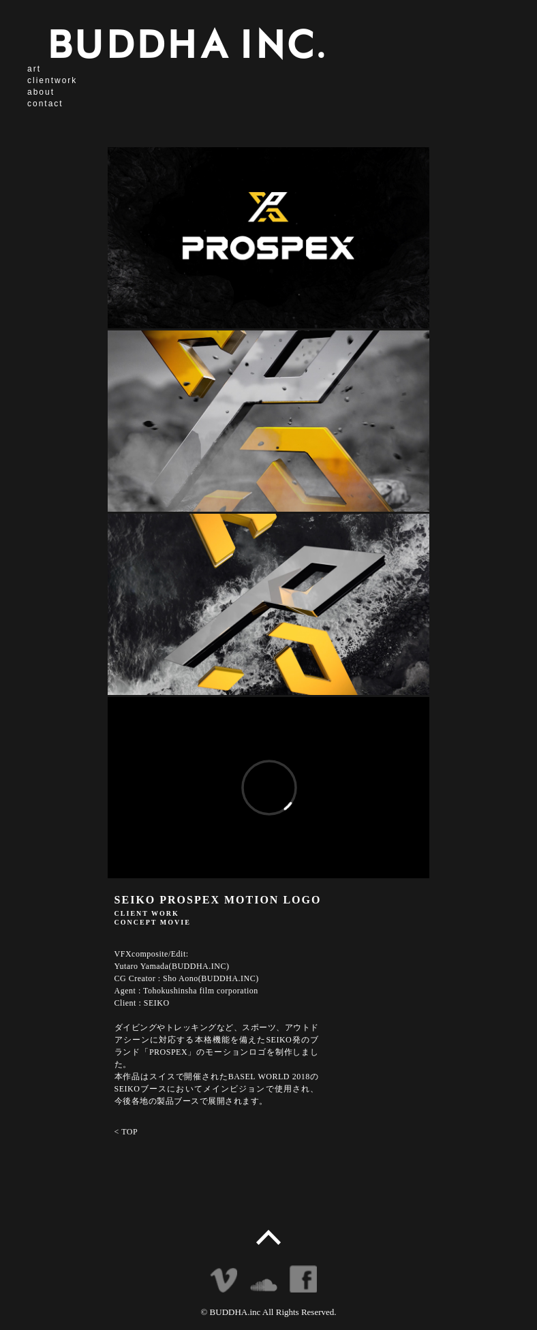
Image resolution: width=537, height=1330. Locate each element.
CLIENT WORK (146, 913)
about (41, 92)
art (34, 69)
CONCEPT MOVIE (152, 922)
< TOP (126, 1131)
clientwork (52, 80)
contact (45, 103)
